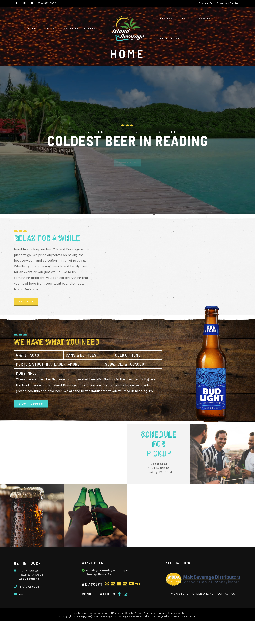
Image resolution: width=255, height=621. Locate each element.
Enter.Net (191, 616)
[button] (26, 302)
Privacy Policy (142, 613)
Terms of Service (166, 613)
